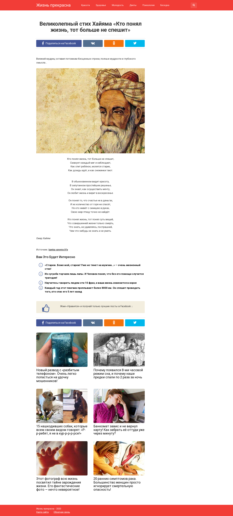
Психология (148, 5)
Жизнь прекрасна (53, 5)
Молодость (118, 5)
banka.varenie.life (58, 249)
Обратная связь (62, 512)
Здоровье (101, 5)
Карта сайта (42, 512)
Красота (85, 5)
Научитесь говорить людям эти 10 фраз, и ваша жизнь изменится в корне (91, 282)
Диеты (133, 5)
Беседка (164, 5)
